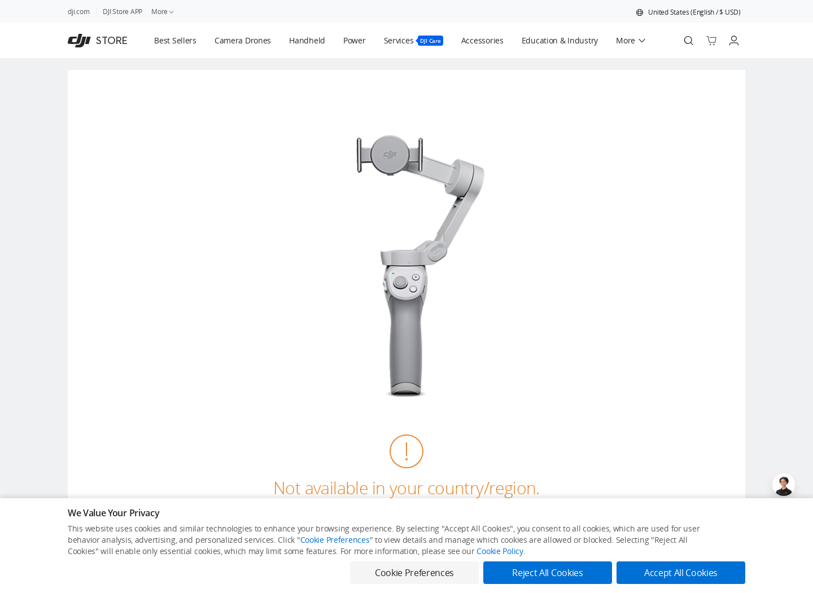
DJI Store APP (122, 11)
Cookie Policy (500, 551)
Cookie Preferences (335, 539)
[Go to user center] (734, 40)
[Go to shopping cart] (711, 40)
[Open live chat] (783, 484)
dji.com (78, 11)
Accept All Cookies (681, 572)
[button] (688, 12)
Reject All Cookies (547, 572)
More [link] (163, 11)
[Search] (689, 40)
